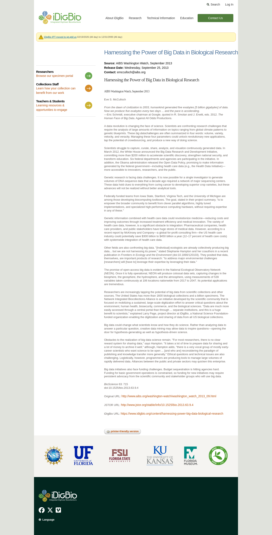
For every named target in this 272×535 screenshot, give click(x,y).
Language (48, 519)
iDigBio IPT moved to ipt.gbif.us (60, 37)
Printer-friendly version (122, 431)
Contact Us (215, 18)
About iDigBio (114, 18)
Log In (229, 4)
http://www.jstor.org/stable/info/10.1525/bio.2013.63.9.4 (157, 405)
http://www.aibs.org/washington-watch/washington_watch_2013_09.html (169, 396)
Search (215, 4)
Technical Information (161, 18)
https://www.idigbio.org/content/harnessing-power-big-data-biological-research (172, 413)
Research (135, 18)
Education (186, 18)
